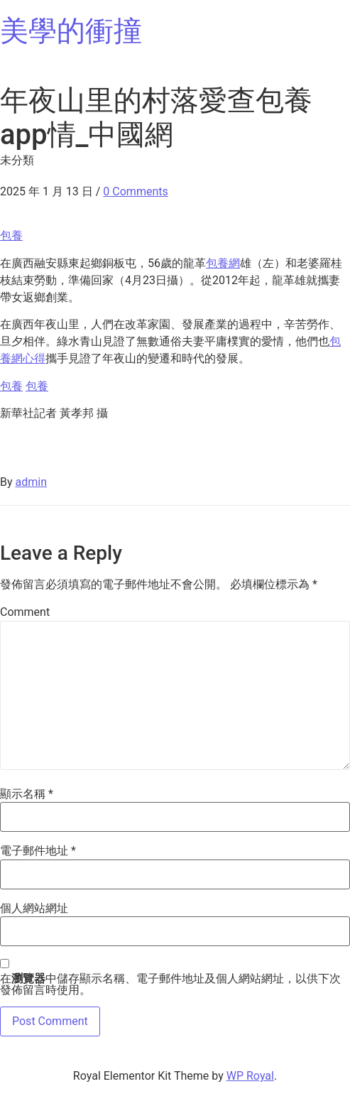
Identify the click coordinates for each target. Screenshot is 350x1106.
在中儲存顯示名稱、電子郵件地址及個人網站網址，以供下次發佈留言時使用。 (170, 984)
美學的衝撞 (71, 31)
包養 (11, 235)
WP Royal (250, 1076)
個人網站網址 (34, 908)
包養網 (223, 263)
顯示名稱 (26, 794)
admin (31, 482)
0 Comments (135, 191)
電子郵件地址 (38, 851)
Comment (25, 612)
